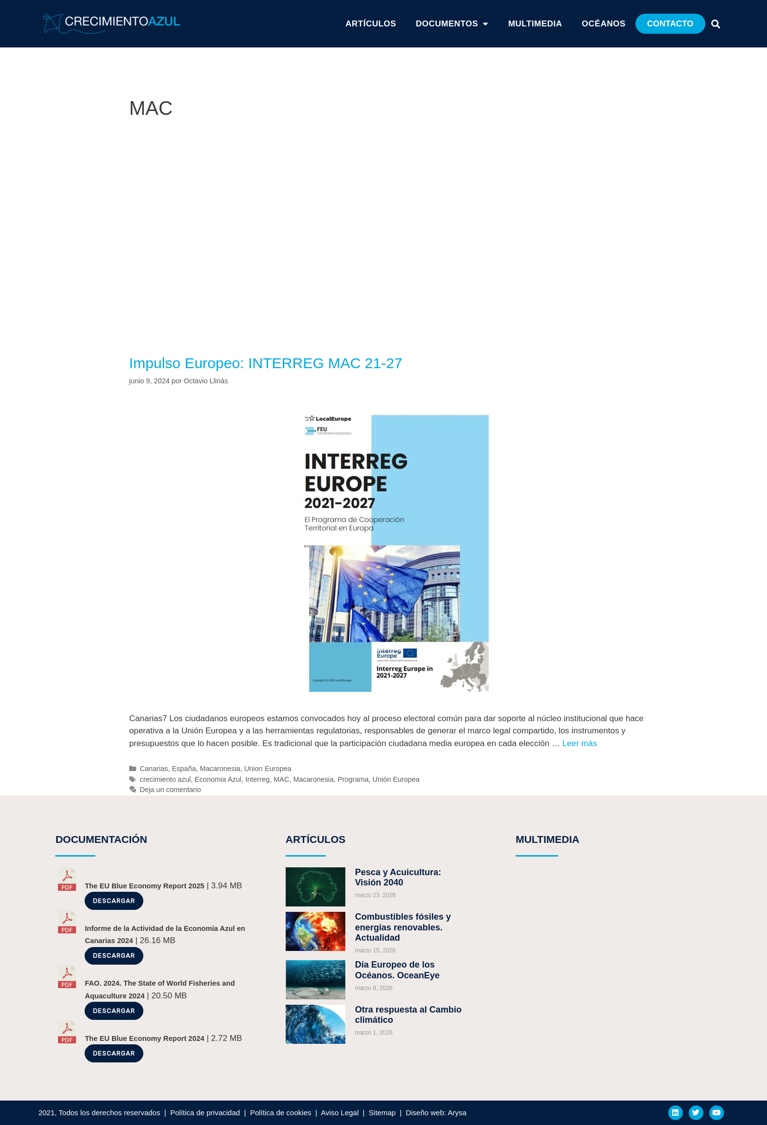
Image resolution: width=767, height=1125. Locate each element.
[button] (670, 24)
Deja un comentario (170, 790)
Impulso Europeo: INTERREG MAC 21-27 (266, 363)
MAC (281, 779)
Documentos (452, 24)
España (184, 768)
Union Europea (267, 768)
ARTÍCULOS (370, 23)
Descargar (114, 900)
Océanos (603, 23)
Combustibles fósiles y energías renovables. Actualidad (403, 927)
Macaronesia (220, 768)
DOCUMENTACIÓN (101, 839)
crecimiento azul (165, 779)
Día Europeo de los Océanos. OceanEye (397, 970)
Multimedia (535, 23)
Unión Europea (396, 779)
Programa (353, 779)
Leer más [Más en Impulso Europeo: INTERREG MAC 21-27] (580, 743)
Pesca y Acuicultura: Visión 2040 (398, 877)
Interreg (258, 779)
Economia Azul (218, 779)
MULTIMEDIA (547, 839)
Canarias (154, 768)
